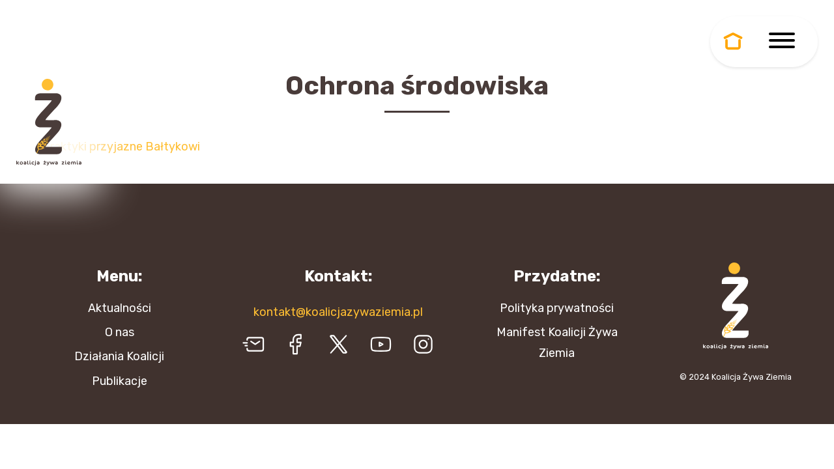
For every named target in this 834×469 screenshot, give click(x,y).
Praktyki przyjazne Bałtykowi (121, 146)
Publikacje (119, 381)
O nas (119, 332)
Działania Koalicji (119, 356)
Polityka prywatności (557, 308)
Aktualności (119, 308)
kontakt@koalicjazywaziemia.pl (338, 312)
